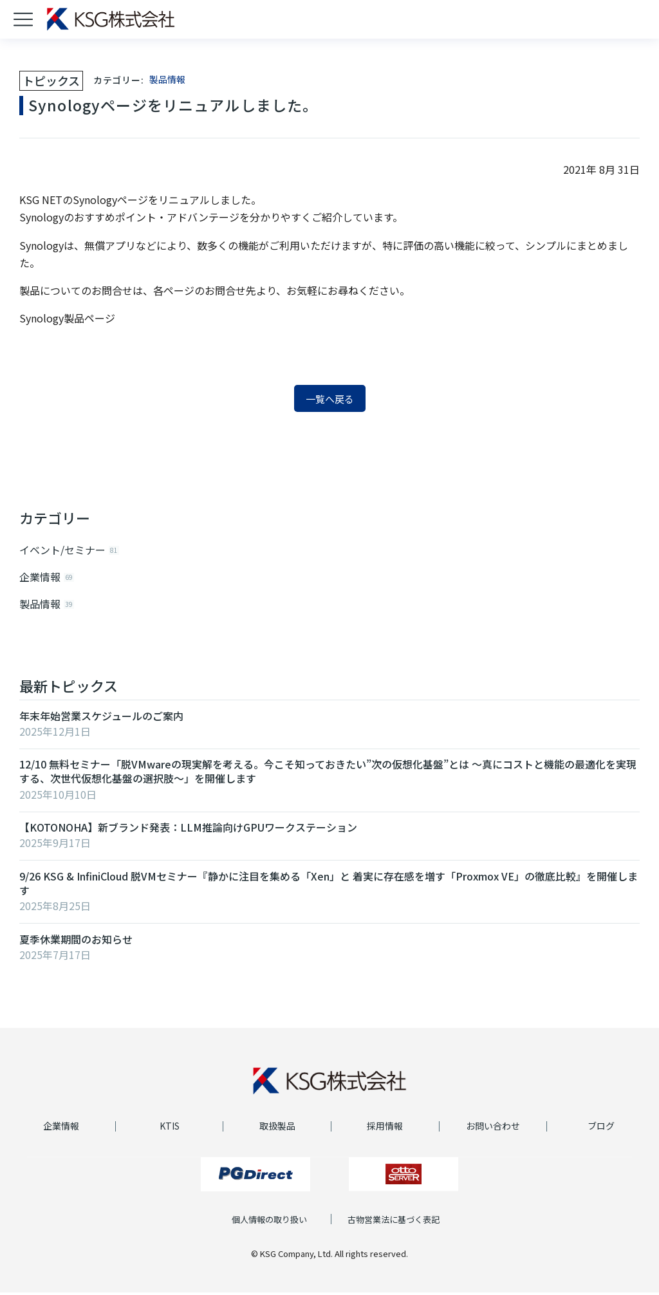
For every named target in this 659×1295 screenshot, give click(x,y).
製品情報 (167, 79)
